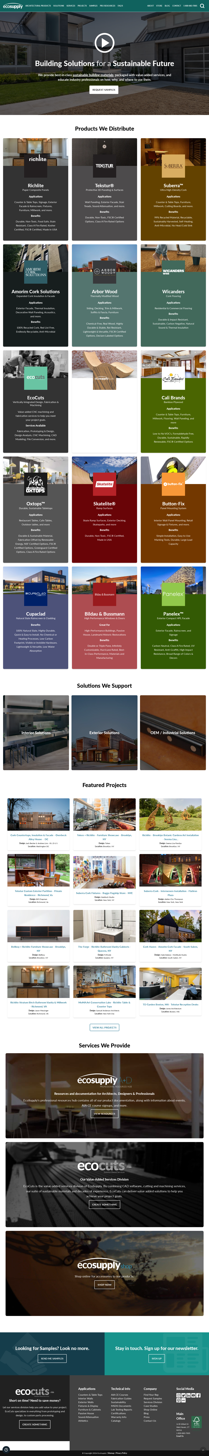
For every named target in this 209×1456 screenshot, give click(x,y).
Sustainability (118, 1402)
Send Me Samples (52, 1358)
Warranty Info (118, 1416)
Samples (93, 6)
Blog (167, 6)
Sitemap (111, 1453)
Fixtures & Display (88, 1405)
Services (71, 6)
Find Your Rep (151, 1394)
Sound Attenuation (88, 1416)
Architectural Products (38, 6)
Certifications (118, 1413)
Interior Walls (85, 1398)
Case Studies (151, 1405)
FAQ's (120, 6)
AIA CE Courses (119, 1394)
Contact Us (150, 1420)
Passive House (86, 1413)
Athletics (83, 1420)
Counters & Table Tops (90, 1394)
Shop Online (150, 1409)
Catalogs (116, 1420)
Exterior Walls (86, 1402)
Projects (82, 6)
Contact (176, 6)
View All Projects (104, 1027)
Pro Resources (107, 6)
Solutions (58, 6)
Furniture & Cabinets (89, 1409)
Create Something (104, 1204)
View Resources (104, 1113)
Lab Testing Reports (121, 1409)
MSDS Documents (121, 1405)
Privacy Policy (121, 1453)
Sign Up (157, 1358)
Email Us (179, 1436)
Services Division (153, 1402)
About (150, 6)
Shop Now (105, 1284)
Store (159, 6)
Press (147, 1416)
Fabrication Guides (121, 1398)
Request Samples (104, 89)
